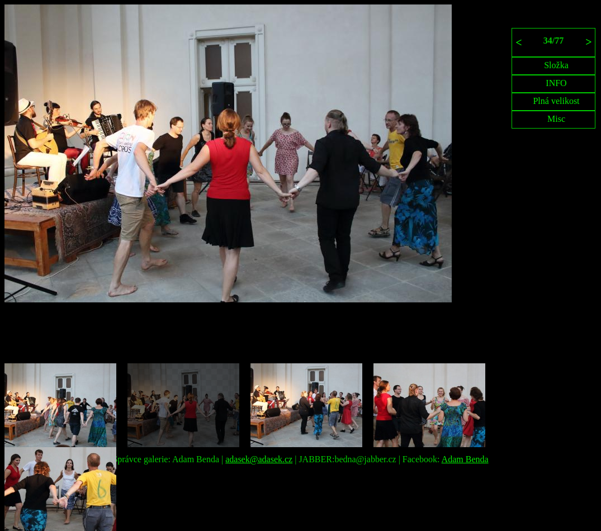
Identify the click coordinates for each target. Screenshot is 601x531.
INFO (556, 83)
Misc (556, 119)
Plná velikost (556, 101)
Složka (556, 65)
